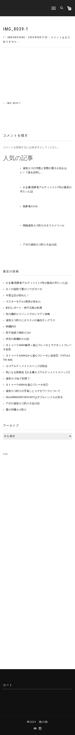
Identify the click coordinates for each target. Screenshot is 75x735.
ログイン (37, 147)
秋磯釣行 (11, 326)
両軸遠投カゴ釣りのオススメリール (43, 225)
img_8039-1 (15, 29)
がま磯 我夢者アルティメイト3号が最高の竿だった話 (37, 283)
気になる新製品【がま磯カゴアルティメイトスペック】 (38, 372)
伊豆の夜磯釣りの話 (17, 339)
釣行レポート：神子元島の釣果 (24, 307)
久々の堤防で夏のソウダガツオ (24, 289)
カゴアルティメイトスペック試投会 (26, 366)
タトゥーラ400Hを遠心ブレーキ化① (27, 384)
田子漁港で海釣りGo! (18, 332)
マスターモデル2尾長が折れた (23, 301)
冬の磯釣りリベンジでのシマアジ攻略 (28, 314)
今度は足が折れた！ (17, 295)
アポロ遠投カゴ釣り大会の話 (40, 244)
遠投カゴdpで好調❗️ (18, 378)
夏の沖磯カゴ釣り (16, 409)
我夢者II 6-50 (30, 206)
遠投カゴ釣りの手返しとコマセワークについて (33, 391)
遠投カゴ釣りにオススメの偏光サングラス (30, 320)
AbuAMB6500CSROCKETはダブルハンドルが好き (34, 397)
